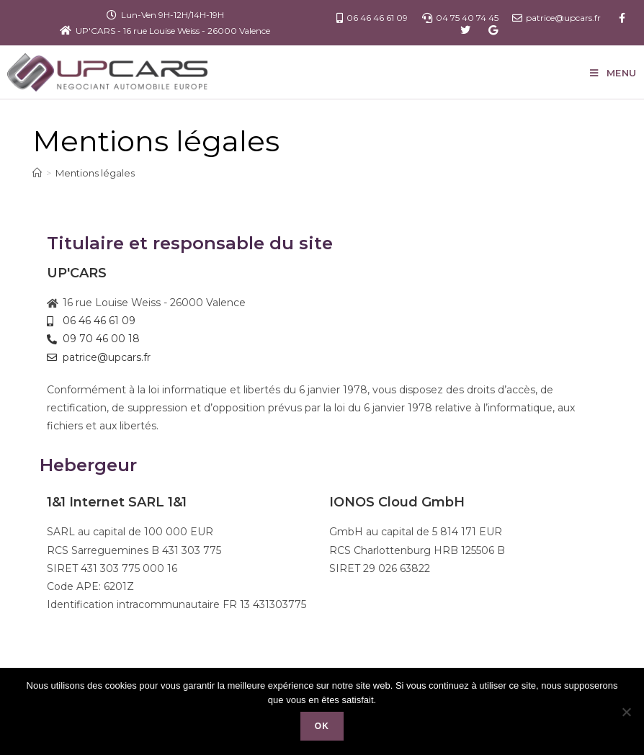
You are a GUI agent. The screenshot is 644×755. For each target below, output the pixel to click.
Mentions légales (95, 173)
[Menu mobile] (613, 72)
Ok (322, 726)
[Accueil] (37, 173)
